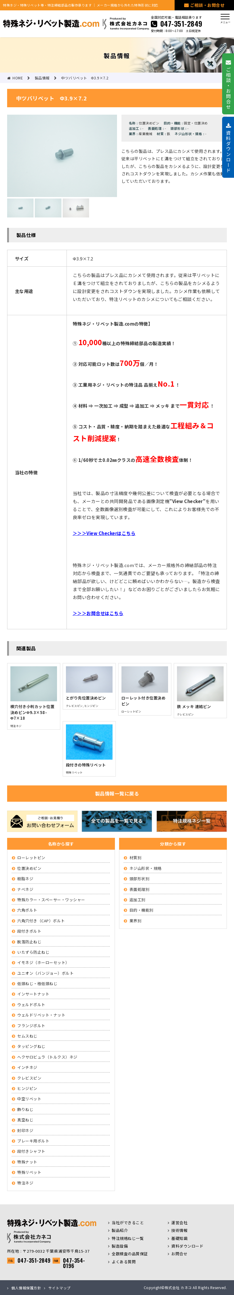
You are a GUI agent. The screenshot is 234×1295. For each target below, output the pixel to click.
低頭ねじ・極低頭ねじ (37, 983)
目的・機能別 (141, 910)
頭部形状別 (139, 878)
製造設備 (120, 1246)
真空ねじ (25, 1120)
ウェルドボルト (31, 1004)
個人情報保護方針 (26, 1287)
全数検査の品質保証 (130, 1253)
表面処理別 (139, 889)
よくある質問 (124, 1261)
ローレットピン (31, 857)
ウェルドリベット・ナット (41, 1015)
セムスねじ (27, 1036)
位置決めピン (29, 868)
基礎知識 (179, 1238)
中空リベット (29, 1099)
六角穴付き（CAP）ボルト (41, 920)
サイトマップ (59, 1287)
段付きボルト (29, 931)
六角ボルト (27, 910)
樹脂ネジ (25, 878)
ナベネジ (25, 889)
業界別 (135, 920)
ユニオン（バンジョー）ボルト (45, 973)
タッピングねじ (31, 1046)
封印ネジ (25, 1130)
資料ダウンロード (187, 1246)
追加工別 (137, 899)
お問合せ (179, 1253)
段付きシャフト (31, 1151)
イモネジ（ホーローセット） (43, 962)
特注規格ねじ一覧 (128, 1238)
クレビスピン (29, 1078)
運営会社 (179, 1222)
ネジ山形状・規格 (145, 868)
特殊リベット (29, 1172)
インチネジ (27, 1067)
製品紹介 (120, 1230)
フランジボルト (31, 1025)
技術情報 (179, 1230)
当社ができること (128, 1222)
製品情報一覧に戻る (117, 793)
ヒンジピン (27, 1088)
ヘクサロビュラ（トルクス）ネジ (47, 1057)
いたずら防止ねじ (33, 952)
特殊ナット (27, 1162)
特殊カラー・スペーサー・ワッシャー (51, 899)
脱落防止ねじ (29, 942)
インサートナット (33, 994)
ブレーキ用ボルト (33, 1141)
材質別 (135, 857)
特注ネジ (25, 1183)
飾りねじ (25, 1109)
